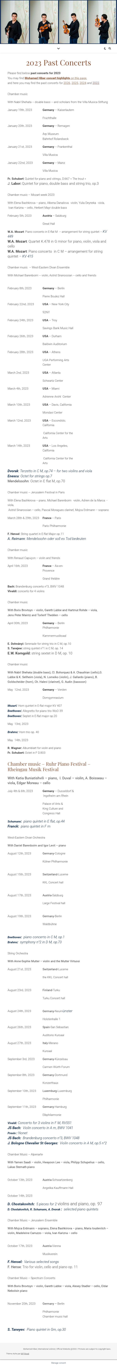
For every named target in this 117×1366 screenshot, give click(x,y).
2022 (96, 83)
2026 (67, 83)
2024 (83, 83)
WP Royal (25, 1354)
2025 (75, 83)
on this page (55, 78)
